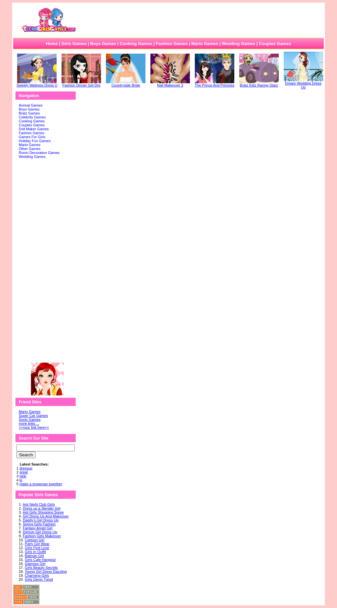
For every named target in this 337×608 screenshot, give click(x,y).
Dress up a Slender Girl (41, 508)
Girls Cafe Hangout (40, 560)
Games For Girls (32, 137)
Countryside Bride (125, 83)
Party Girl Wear (37, 544)
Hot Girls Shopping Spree (43, 512)
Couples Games (275, 43)
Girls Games (74, 43)
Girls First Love (37, 548)
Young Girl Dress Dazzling (46, 571)
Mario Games (204, 43)
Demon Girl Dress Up (40, 532)
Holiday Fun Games (35, 141)
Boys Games (103, 43)
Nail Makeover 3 (170, 83)
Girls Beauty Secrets (41, 568)
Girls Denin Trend (39, 579)
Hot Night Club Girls (39, 504)
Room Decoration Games (39, 153)
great (23, 472)
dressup (25, 468)
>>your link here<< (34, 427)
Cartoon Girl (34, 540)
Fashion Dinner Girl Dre (81, 83)
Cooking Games (136, 43)
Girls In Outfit (35, 552)
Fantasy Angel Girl (37, 528)
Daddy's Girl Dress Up (40, 520)
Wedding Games (238, 43)
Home (52, 43)
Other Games (29, 149)
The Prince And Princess (214, 83)
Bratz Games (29, 113)
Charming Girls (37, 575)
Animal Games (30, 105)
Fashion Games (172, 43)
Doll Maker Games (34, 129)
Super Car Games (33, 416)
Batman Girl (34, 556)
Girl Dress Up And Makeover (45, 516)
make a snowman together (40, 484)
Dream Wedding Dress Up (303, 83)
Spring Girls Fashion (39, 524)
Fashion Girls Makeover (42, 536)
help (22, 476)
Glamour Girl (35, 564)
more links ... (29, 423)
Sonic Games (29, 419)
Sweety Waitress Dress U (36, 83)
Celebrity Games (32, 117)
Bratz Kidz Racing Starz (259, 83)
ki (20, 480)
